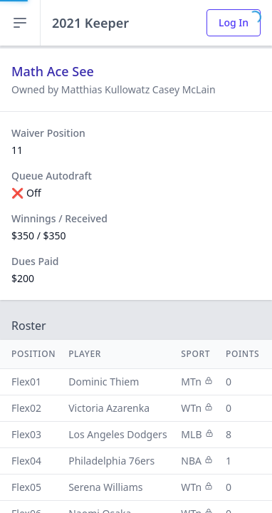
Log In (234, 22)
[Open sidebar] (20, 23)
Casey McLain (184, 89)
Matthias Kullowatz (106, 89)
